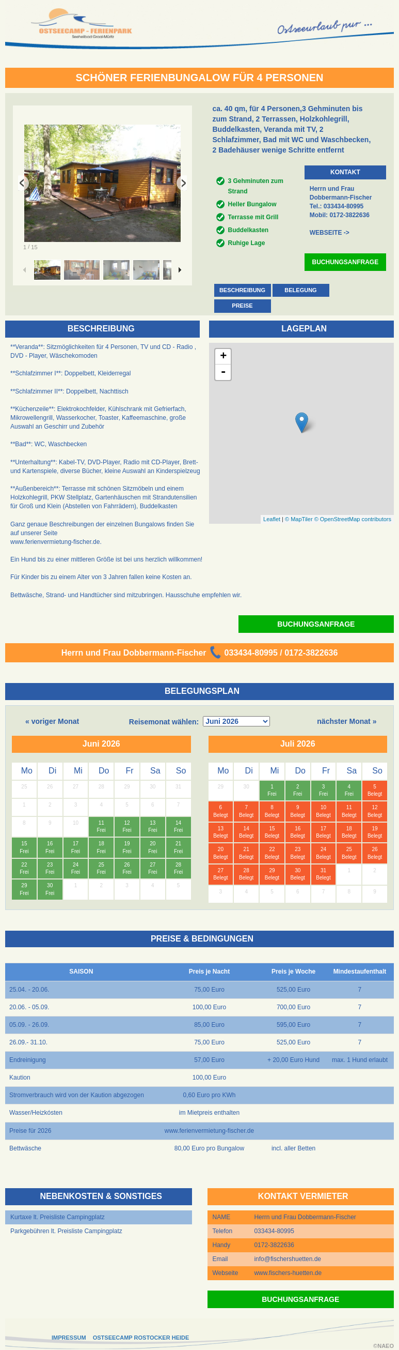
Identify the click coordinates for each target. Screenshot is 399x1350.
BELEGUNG (300, 290)
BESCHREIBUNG (242, 290)
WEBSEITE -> (329, 232)
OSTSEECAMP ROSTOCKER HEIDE (141, 1337)
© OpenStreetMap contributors (352, 519)
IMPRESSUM (69, 1337)
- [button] (223, 372)
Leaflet (271, 519)
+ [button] (223, 357)
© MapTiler (299, 519)
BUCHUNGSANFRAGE (345, 262)
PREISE (242, 305)
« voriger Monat (52, 721)
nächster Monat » (346, 721)
